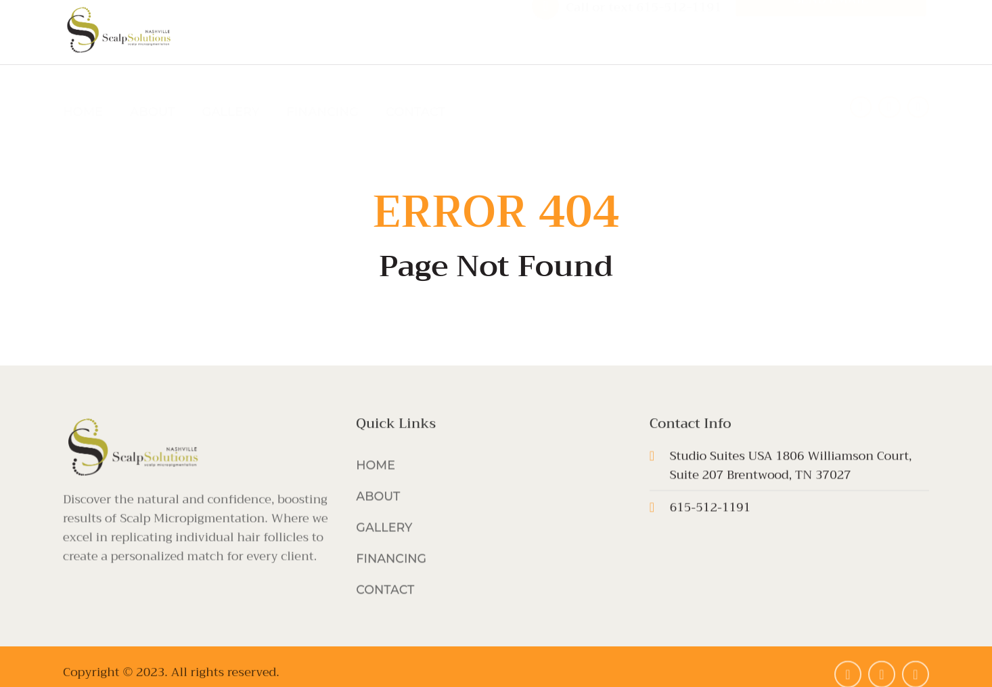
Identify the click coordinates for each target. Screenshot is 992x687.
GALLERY (231, 89)
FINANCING (323, 89)
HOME (83, 89)
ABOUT (152, 89)
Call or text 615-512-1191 (643, 30)
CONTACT (415, 89)
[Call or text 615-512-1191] (545, 28)
